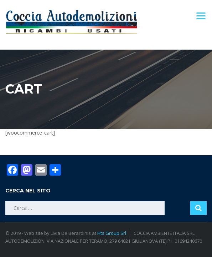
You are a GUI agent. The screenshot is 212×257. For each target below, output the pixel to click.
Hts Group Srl (111, 233)
